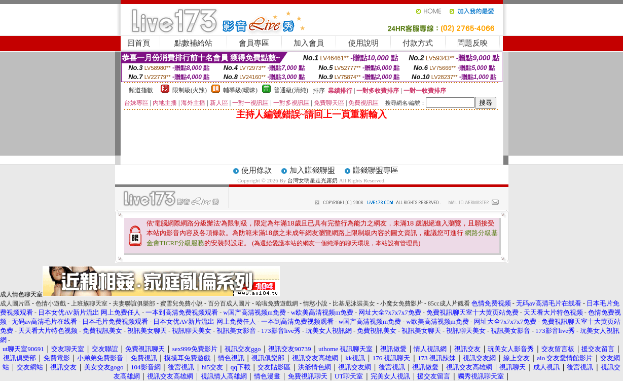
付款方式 (417, 43)
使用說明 (363, 43)
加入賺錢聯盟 (312, 170)
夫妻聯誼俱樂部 (134, 303)
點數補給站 (193, 43)
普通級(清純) (291, 90)
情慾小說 (315, 303)
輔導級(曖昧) (240, 90)
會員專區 (254, 43)
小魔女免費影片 (401, 303)
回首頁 (138, 43)
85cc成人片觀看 (449, 303)
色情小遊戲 (50, 303)
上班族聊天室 (89, 303)
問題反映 (472, 43)
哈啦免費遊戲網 (276, 303)
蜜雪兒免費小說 (181, 303)
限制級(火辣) (189, 90)
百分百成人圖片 (229, 303)
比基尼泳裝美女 (354, 303)
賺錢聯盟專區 (375, 170)
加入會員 (309, 43)
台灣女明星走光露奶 (312, 180)
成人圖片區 (15, 303)
